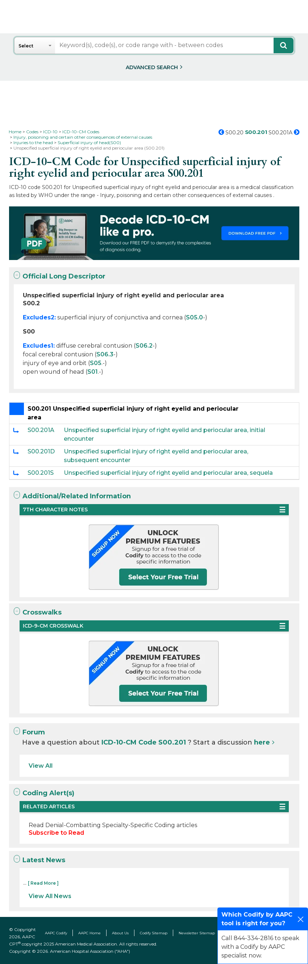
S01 (92, 371)
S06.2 (144, 345)
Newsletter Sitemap (197, 933)
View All (41, 765)
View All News (50, 896)
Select (25, 46)
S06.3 (104, 354)
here (262, 742)
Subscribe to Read (56, 832)
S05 (95, 363)
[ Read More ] (43, 883)
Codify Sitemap (153, 933)
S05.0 (194, 317)
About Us (120, 933)
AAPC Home (89, 933)
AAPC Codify (56, 933)
